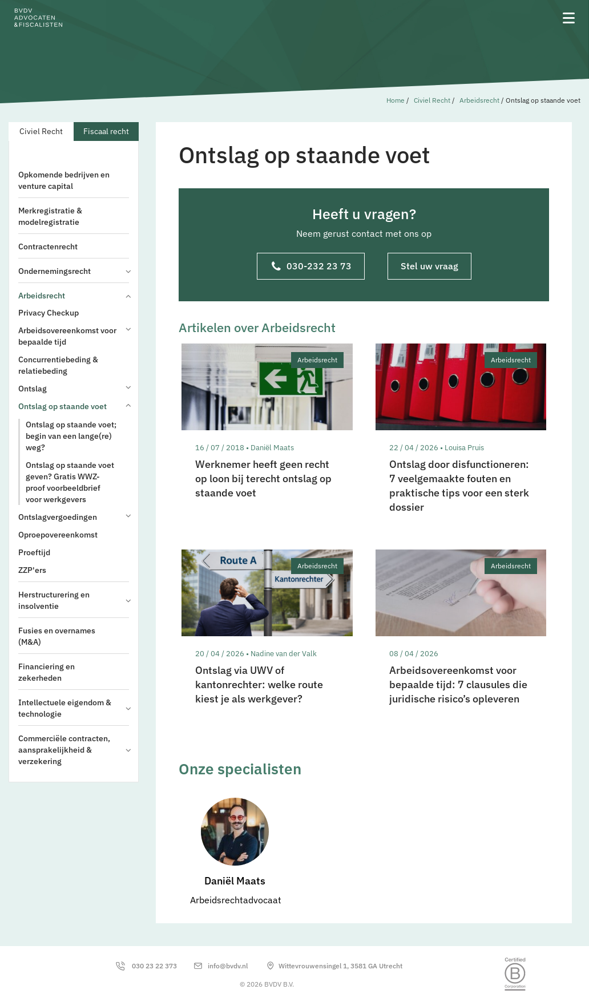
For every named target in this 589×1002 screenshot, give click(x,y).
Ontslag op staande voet (73, 406)
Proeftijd (34, 552)
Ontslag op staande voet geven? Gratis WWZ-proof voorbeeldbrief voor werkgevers (70, 482)
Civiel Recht (432, 100)
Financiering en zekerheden (46, 672)
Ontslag (73, 388)
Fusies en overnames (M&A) (56, 636)
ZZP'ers (32, 570)
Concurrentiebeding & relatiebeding (58, 365)
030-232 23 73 (312, 267)
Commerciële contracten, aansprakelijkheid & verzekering (73, 749)
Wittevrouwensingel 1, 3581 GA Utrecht (340, 965)
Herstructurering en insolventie (73, 600)
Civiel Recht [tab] (41, 131)
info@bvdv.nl (228, 965)
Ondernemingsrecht (73, 271)
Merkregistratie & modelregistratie (50, 216)
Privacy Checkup (48, 313)
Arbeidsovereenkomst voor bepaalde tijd (73, 336)
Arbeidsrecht (479, 100)
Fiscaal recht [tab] (106, 131)
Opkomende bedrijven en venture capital (64, 180)
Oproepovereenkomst (58, 535)
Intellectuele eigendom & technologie (73, 708)
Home (395, 100)
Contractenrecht (48, 246)
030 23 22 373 (154, 965)
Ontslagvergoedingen (73, 516)
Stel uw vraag (429, 266)
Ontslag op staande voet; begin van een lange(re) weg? (71, 435)
